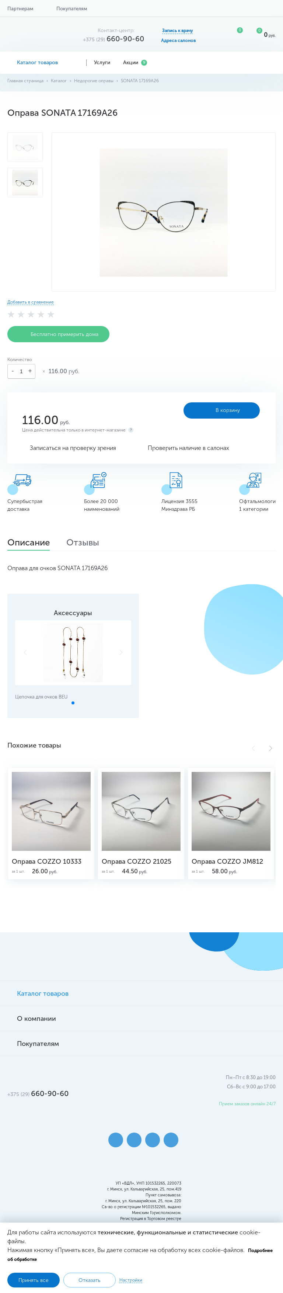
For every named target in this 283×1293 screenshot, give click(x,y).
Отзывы (82, 543)
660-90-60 (113, 38)
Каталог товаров (43, 62)
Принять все (33, 1280)
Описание (28, 543)
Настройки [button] (130, 1280)
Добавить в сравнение (30, 302)
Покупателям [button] (71, 8)
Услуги (105, 62)
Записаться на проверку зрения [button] (73, 447)
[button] (270, 748)
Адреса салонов (178, 40)
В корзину (221, 410)
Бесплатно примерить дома (58, 334)
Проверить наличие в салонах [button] (188, 447)
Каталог (59, 80)
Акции (135, 62)
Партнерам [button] (20, 8)
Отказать (89, 1280)
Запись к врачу (177, 30)
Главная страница (25, 80)
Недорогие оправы (93, 80)
